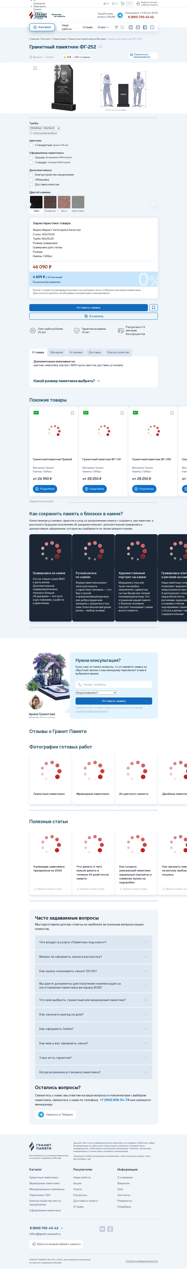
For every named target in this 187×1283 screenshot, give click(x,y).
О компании (125, 1192)
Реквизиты (40, 15)
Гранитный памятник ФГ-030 (133, 475)
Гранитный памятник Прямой (47, 475)
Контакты (123, 1209)
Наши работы (66, 27)
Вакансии (123, 1197)
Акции (77, 1197)
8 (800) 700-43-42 (141, 17)
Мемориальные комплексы (46, 1203)
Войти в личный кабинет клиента (147, 3)
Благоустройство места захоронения (45, 1217)
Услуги (77, 1203)
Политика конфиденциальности (142, 1275)
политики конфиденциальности (91, 725)
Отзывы (38, 18)
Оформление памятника (45, 1224)
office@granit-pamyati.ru (45, 1248)
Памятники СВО (40, 1209)
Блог (120, 1203)
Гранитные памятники (43, 1192)
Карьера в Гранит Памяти (40, 9)
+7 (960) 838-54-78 (114, 1114)
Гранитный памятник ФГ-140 (90, 475)
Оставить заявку (114, 715)
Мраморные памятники (44, 1197)
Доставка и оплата (85, 1215)
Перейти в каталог (41, 515)
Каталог (42, 27)
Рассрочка (80, 1209)
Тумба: (34, 144)
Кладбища (124, 1221)
